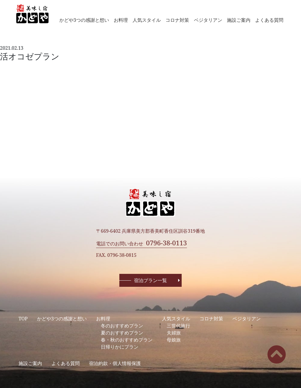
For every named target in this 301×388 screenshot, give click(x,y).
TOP (23, 318)
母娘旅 (174, 340)
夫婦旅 (174, 332)
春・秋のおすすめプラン (127, 340)
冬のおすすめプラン (122, 325)
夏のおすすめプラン (122, 332)
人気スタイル (147, 20)
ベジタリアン (208, 20)
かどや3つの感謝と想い (84, 20)
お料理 (121, 20)
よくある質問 (269, 20)
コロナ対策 (177, 20)
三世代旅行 (178, 325)
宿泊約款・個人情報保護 (115, 363)
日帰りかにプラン (119, 347)
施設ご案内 (238, 20)
